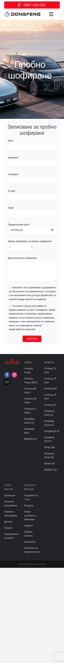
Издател (28, 525)
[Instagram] (14, 375)
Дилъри (8, 521)
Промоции (9, 495)
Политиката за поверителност (28, 291)
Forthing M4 (50, 388)
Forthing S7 (50, 405)
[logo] (22, 12)
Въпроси (29, 505)
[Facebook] (7, 375)
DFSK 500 (49, 463)
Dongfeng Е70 (51, 431)
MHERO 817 (30, 439)
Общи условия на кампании (30, 515)
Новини (8, 528)
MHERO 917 (50, 470)
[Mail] (7, 382)
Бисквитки (29, 542)
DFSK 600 (49, 447)
